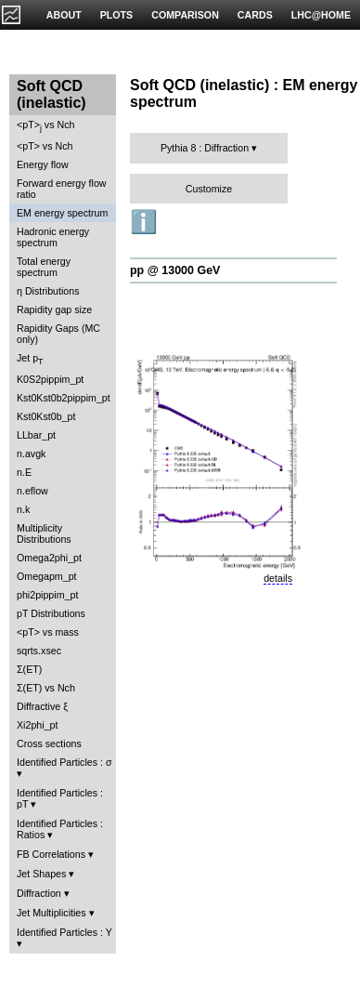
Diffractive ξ (42, 706)
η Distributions (48, 290)
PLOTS (117, 14)
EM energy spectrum (62, 212)
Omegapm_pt (47, 576)
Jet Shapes (41, 873)
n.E (24, 472)
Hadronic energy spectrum (53, 237)
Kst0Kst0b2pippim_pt (63, 397)
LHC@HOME (321, 14)
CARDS (255, 14)
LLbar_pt (36, 435)
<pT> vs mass (48, 632)
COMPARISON (185, 14)
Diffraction (39, 893)
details (278, 578)
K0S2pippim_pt (50, 379)
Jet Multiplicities (51, 912)
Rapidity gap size (54, 309)
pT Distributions (51, 613)
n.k (23, 509)
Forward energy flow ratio (62, 189)
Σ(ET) (29, 669)
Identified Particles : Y (64, 932)
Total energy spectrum (44, 267)
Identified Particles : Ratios (60, 829)
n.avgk (31, 453)
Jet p (30, 359)
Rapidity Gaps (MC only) (58, 333)
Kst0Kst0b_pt (46, 416)
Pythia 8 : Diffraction (205, 147)
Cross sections (49, 743)
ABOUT (64, 14)
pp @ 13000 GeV (175, 270)
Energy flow (43, 164)
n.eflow (32, 490)
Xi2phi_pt (37, 724)
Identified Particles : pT (60, 798)
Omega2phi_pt (49, 557)
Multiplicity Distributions (44, 533)
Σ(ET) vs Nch (46, 687)
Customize (209, 188)
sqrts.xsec (39, 650)
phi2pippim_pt (47, 594)
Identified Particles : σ (64, 762)
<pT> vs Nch (45, 126)
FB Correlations (51, 854)
